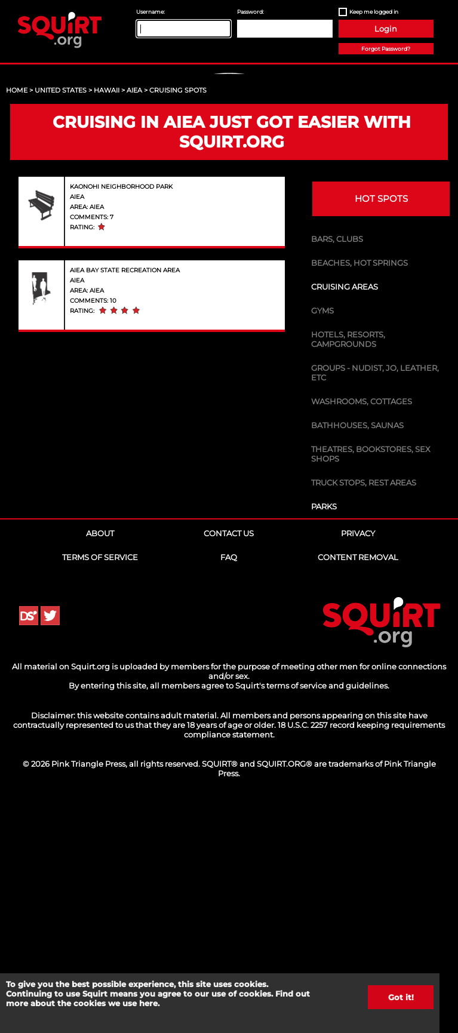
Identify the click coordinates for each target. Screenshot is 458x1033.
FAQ (228, 786)
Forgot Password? (385, 48)
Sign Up (230, 173)
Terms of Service (100, 786)
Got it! (401, 997)
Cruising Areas (344, 516)
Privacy (358, 762)
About (100, 762)
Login (385, 28)
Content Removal (358, 786)
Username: (150, 11)
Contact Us (229, 762)
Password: (250, 11)
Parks (324, 735)
